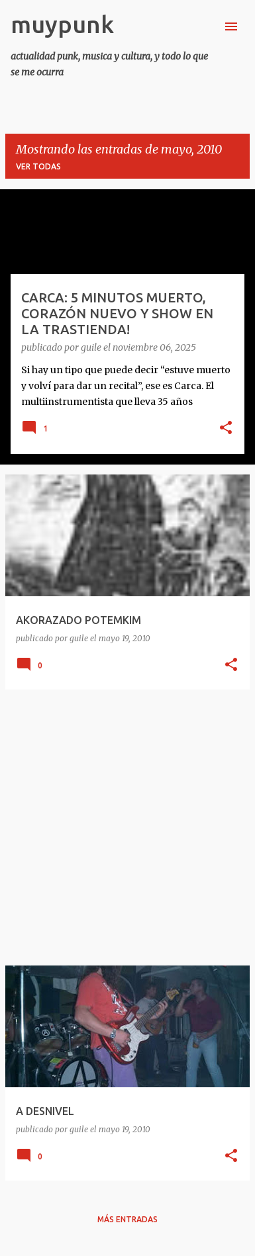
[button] (226, 429)
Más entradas (127, 1219)
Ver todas (38, 166)
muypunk (62, 24)
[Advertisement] (127, 827)
